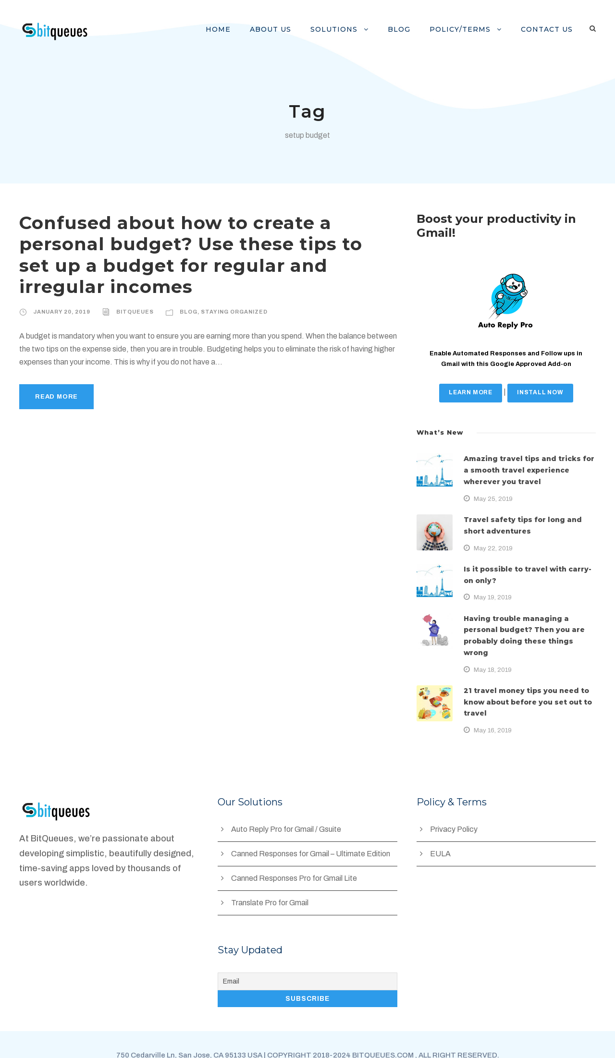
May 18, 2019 (493, 658)
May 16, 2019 (493, 707)
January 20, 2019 (60, 290)
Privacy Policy (454, 807)
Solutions (347, 29)
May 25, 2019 (493, 498)
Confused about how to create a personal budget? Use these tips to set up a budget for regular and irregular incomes (206, 244)
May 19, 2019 (493, 597)
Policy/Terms (466, 29)
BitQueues (131, 290)
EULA (440, 831)
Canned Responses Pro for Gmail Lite (295, 855)
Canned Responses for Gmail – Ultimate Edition (312, 831)
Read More (56, 375)
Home (238, 29)
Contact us (549, 29)
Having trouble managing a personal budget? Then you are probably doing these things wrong (524, 630)
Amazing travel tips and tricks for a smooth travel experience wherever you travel (527, 470)
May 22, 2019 (493, 548)
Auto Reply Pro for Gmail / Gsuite (288, 807)
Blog (409, 29)
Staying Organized (228, 290)
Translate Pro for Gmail (270, 880)
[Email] (307, 959)
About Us (287, 29)
